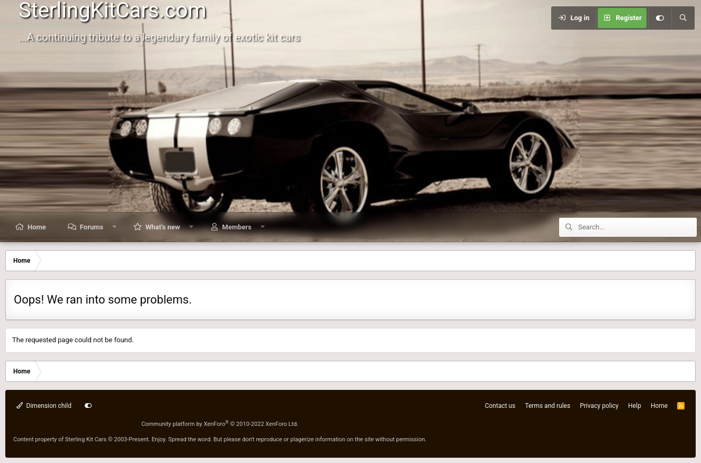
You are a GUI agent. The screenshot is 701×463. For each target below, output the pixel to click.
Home (37, 227)
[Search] (683, 18)
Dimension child (43, 405)
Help (634, 405)
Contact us (500, 405)
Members (236, 227)
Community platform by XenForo (220, 424)
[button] (114, 227)
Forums (91, 227)
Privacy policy (599, 405)
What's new (163, 227)
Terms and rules (547, 405)
